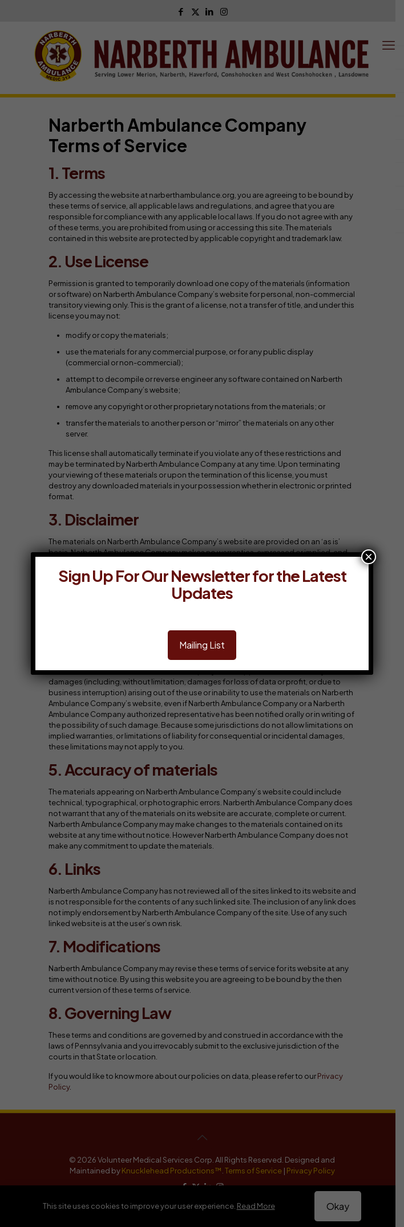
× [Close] (369, 556)
